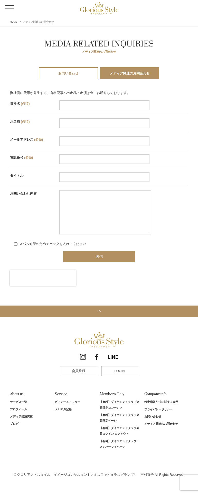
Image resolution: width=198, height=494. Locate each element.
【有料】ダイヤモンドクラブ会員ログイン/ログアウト (119, 438)
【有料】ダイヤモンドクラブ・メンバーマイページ (119, 451)
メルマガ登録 (63, 417)
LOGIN (120, 379)
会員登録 (78, 379)
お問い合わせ (68, 73)
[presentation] (43, 285)
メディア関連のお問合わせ (130, 73)
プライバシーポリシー (158, 417)
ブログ (14, 431)
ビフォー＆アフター (67, 409)
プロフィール (18, 417)
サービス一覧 (18, 409)
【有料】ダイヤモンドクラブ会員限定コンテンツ (119, 412)
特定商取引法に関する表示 (161, 409)
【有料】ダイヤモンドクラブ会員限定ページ (119, 425)
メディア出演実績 (21, 424)
